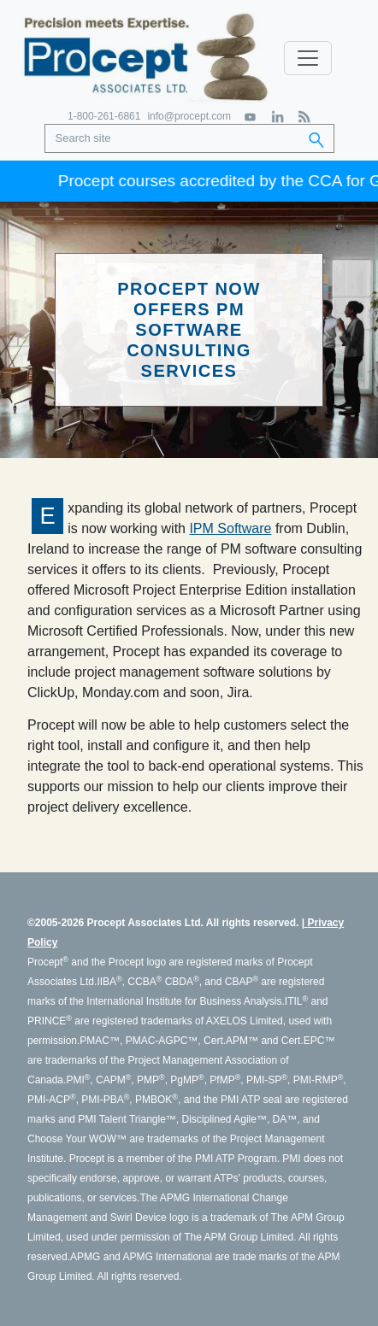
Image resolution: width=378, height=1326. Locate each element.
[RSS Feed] (304, 116)
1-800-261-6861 (104, 116)
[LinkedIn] (277, 116)
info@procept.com (189, 116)
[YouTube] (251, 116)
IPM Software (230, 528)
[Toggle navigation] (308, 58)
